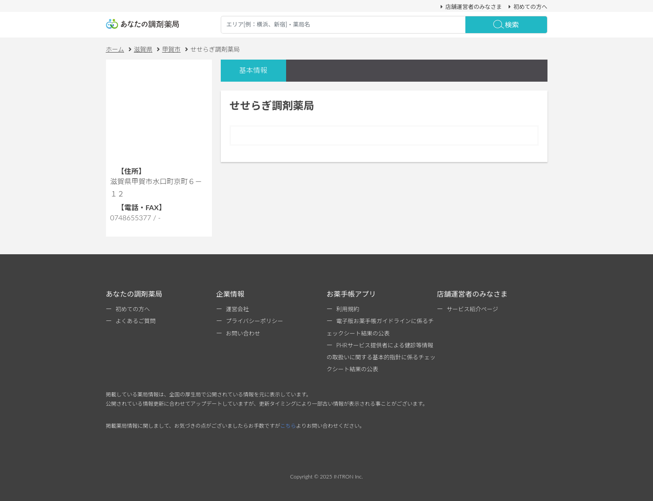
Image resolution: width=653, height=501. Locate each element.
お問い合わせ (243, 333)
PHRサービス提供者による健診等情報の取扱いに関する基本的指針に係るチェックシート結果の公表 (381, 357)
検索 (506, 24)
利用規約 (347, 309)
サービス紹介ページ (472, 309)
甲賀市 (171, 49)
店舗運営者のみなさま (470, 6)
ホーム (115, 49)
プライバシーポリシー (254, 320)
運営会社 (237, 309)
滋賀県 (143, 49)
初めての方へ (526, 6)
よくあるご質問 (136, 320)
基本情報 (253, 70)
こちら (288, 425)
